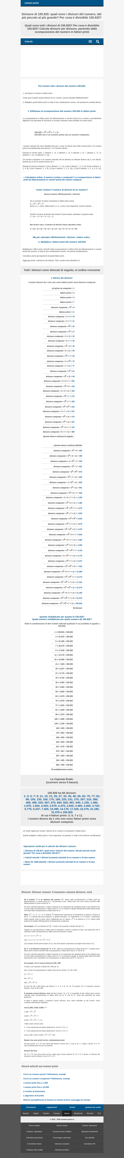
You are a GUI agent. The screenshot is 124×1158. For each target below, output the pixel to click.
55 (74, 351)
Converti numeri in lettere (62, 1131)
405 (80, 451)
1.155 (80, 497)
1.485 (80, 503)
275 (72, 417)
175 (72, 396)
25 (74, 326)
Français (56, 1113)
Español (46, 1113)
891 (80, 488)
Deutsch (26, 1113)
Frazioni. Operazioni (89, 1125)
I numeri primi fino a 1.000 (35, 1083)
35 (74, 341)
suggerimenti (51, 1107)
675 (80, 472)
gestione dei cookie (93, 1107)
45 (74, 346)
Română (90, 1113)
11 (74, 312)
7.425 (80, 566)
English (36, 1113)
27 (74, 332)
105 (72, 381)
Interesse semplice (62, 1150)
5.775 (80, 556)
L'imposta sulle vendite (34, 1150)
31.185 (79, 593)
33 (74, 336)
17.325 (79, 582)
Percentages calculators (62, 1138)
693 (80, 477)
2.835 (80, 535)
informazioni (31, 1107)
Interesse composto (62, 1144)
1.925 (80, 513)
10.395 (79, 572)
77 (74, 366)
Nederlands (78, 1113)
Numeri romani (62, 1125)
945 (80, 493)
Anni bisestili (89, 1138)
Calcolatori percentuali (34, 1138)
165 (72, 391)
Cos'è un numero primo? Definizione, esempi (44, 1074)
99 (74, 376)
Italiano (67, 1113)
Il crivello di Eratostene (34, 1091)
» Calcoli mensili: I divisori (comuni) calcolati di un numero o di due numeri (59, 857)
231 (72, 411)
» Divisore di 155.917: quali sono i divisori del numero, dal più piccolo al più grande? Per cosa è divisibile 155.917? (59, 852)
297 (72, 422)
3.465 (80, 540)
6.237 (80, 561)
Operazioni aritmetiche (89, 1131)
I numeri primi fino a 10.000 (36, 1087)
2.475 (80, 529)
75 (74, 361)
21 (74, 321)
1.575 (80, 508)
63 (74, 356)
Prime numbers (34, 1125)
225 (72, 407)
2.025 (80, 519)
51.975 (79, 598)
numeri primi (32, 3)
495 (80, 456)
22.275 (79, 588)
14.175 (79, 577)
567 (80, 467)
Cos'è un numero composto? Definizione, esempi (46, 1079)
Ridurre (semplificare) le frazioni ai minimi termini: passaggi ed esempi (56, 1100)
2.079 (80, 524)
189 (72, 402)
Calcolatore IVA (89, 1144)
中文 (99, 1113)
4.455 (80, 545)
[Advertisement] (62, 62)
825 (80, 482)
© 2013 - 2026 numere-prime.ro (62, 1119)
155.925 (79, 603)
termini (72, 1107)
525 (80, 461)
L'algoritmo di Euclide (33, 1096)
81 (74, 371)
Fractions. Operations (34, 1131)
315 (72, 427)
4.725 (80, 550)
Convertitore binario (34, 1144)
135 (72, 386)
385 (72, 432)
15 (74, 317)
